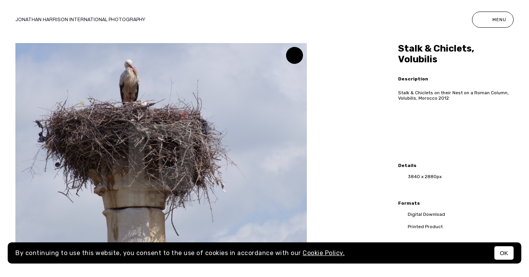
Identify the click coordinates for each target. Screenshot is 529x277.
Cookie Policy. (324, 253)
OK (504, 253)
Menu (492, 19)
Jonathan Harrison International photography (80, 19)
